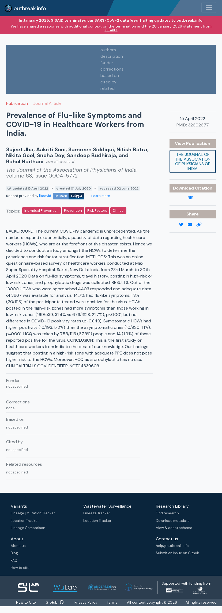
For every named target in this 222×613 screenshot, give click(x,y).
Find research (167, 513)
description (111, 56)
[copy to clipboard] (201, 225)
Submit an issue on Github (177, 553)
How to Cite (26, 602)
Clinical (118, 210)
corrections (111, 69)
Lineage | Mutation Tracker (33, 513)
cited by (108, 82)
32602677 (198, 125)
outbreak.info (25, 8)
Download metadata (173, 520)
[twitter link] (183, 225)
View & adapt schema (174, 528)
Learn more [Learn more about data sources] (100, 196)
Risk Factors (97, 210)
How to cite (20, 567)
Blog (14, 553)
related (107, 88)
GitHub (55, 602)
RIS (190, 198)
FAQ (14, 560)
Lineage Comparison (28, 528)
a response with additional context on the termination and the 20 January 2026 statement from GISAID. (126, 28)
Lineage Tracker (96, 513)
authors (108, 50)
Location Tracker (25, 520)
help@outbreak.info (172, 545)
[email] (192, 225)
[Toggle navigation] (208, 7)
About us (18, 545)
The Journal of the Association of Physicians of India (192, 161)
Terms (112, 602)
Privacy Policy (85, 602)
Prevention (73, 210)
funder (106, 62)
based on (109, 75)
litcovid (61, 196)
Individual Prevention (41, 210)
